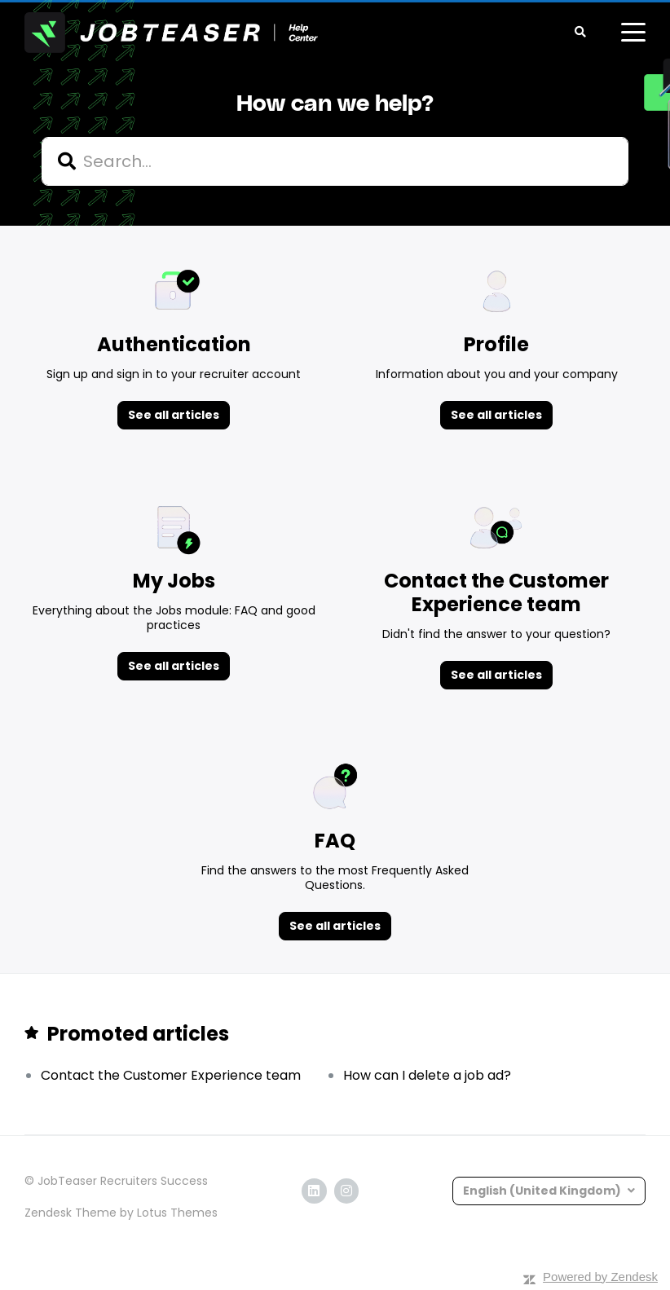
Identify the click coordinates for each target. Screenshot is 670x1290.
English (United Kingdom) (543, 1190)
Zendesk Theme (70, 1212)
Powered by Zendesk (600, 1276)
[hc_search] (335, 161)
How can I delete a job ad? (427, 1075)
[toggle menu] (633, 32)
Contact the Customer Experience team (171, 1075)
